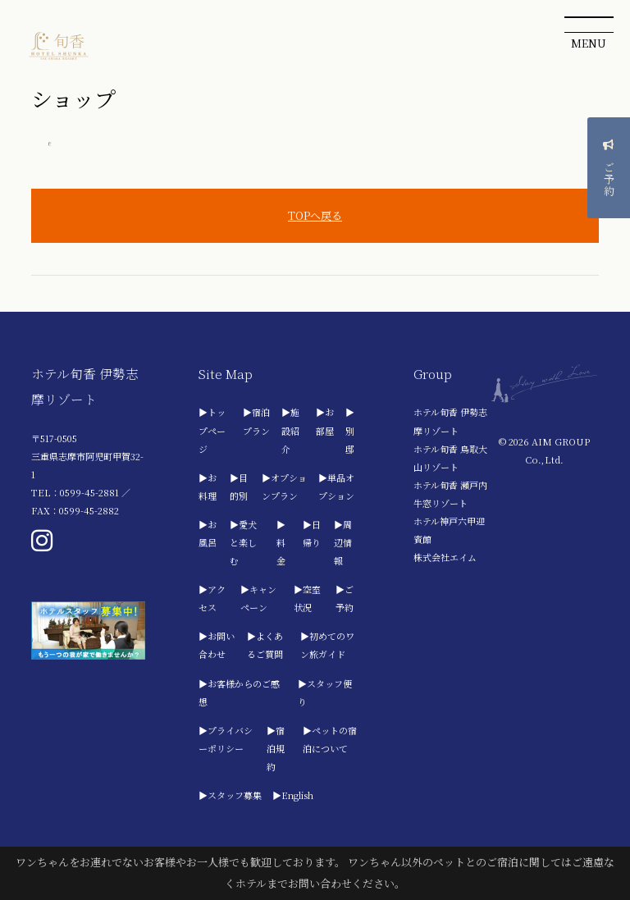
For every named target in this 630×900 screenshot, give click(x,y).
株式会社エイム (445, 557)
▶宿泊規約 (276, 748)
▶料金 (280, 542)
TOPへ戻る (315, 215)
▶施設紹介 (290, 430)
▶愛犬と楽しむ (243, 542)
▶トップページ (212, 430)
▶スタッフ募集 (230, 795)
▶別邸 (349, 430)
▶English (292, 795)
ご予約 (609, 177)
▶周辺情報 (343, 542)
